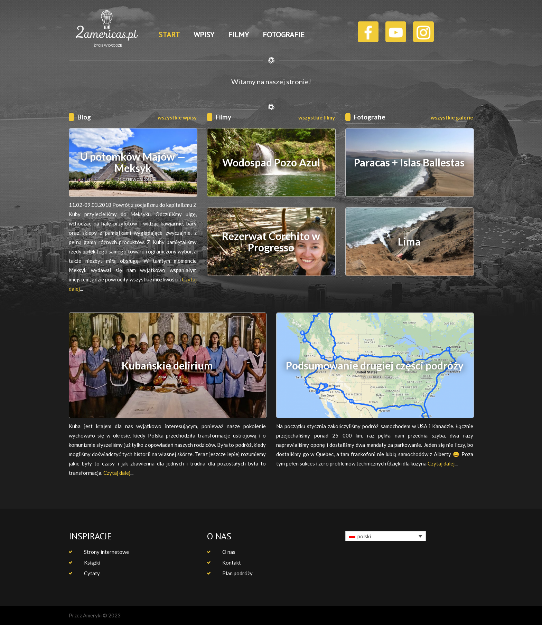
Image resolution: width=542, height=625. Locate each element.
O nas (228, 552)
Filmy (223, 117)
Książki (92, 562)
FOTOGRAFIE (284, 34)
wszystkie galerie (452, 117)
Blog (84, 117)
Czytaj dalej (116, 473)
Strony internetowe (106, 552)
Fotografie (369, 117)
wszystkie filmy (316, 117)
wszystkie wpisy (177, 117)
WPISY (204, 34)
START (169, 34)
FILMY (238, 34)
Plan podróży (237, 573)
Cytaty (92, 573)
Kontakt (231, 562)
